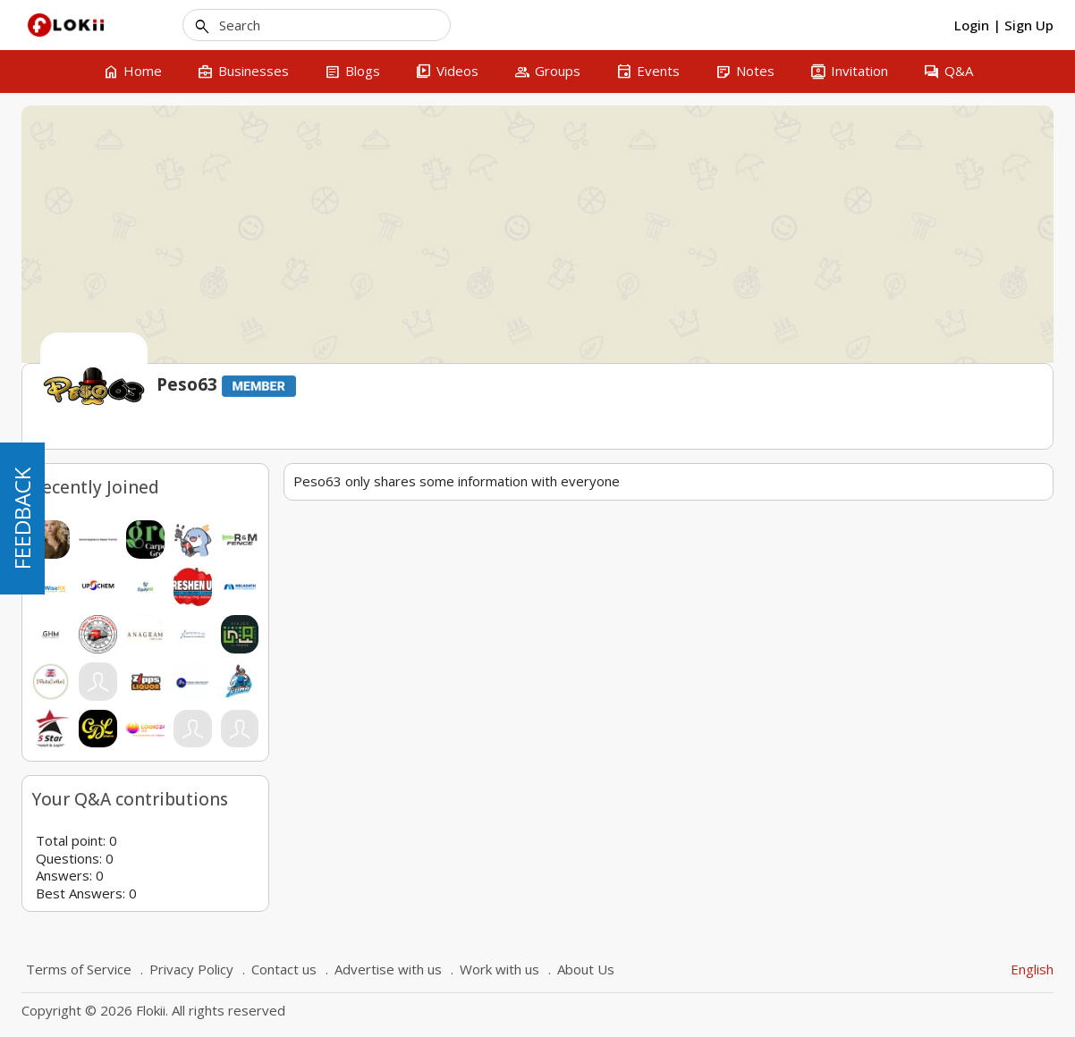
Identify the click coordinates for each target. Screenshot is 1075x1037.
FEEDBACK (22, 518)
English (1032, 969)
